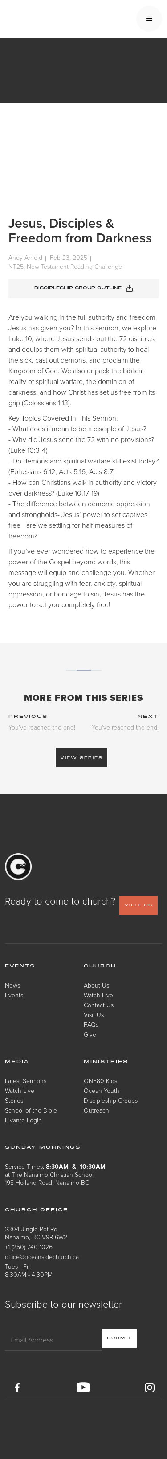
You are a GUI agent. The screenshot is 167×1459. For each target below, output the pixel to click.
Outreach (96, 1110)
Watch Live (98, 995)
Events (14, 995)
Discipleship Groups (111, 1100)
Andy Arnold (25, 258)
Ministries (106, 1061)
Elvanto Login (23, 1120)
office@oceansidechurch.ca (42, 1256)
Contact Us (99, 1004)
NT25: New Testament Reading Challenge (65, 266)
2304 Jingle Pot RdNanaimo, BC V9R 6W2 (36, 1233)
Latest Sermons (25, 1080)
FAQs (91, 1024)
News (12, 985)
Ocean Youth (101, 1090)
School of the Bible (31, 1110)
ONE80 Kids (100, 1080)
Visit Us (94, 1014)
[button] (149, 19)
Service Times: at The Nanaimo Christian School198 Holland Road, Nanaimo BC (55, 1174)
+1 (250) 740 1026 (29, 1246)
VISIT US (138, 905)
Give (90, 1034)
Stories (14, 1100)
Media (17, 1061)
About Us (96, 985)
